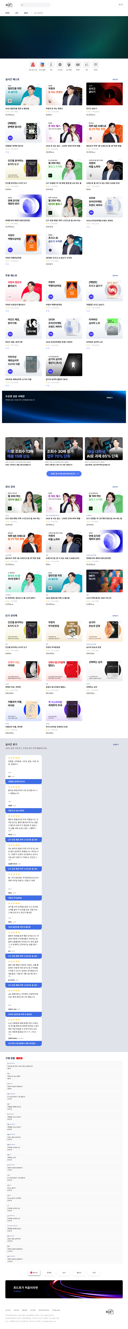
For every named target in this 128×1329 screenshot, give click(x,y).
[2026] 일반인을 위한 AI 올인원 (20, 1014)
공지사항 (8, 1310)
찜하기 (39, 86)
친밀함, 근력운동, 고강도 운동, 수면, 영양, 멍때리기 (23, 762)
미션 (94, 1272)
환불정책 (24, 1310)
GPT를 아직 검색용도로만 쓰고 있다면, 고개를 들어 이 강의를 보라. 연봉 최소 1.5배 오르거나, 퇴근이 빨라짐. (23, 909)
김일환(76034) (12, 864)
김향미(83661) (12, 1038)
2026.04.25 (20, 1038)
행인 (9, 776)
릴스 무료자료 (38, 13)
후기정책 (33, 1310)
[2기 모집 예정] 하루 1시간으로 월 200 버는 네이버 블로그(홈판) (22, 840)
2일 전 (14, 893)
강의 (16, 13)
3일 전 (18, 1009)
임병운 (10, 805)
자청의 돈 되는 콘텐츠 (16, 811)
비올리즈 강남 (12, 1009)
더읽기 (9, 772)
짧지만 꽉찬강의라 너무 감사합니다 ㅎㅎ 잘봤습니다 (23, 792)
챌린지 (26, 13)
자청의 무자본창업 (15, 898)
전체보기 (110, 398)
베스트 (35, 1272)
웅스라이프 (11, 980)
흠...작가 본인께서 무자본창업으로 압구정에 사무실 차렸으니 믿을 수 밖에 (23, 879)
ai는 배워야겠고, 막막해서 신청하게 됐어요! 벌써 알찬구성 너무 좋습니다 (23, 995)
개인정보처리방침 (44, 1310)
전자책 (7, 13)
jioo (9, 951)
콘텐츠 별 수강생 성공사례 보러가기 (63, 473)
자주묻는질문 (56, 1310)
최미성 (10, 834)
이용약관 (16, 1310)
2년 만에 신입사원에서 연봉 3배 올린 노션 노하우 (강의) (23, 1043)
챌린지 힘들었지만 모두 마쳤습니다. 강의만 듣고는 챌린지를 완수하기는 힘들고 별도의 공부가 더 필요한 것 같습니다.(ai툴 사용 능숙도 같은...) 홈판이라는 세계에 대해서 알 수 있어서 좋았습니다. (23, 824)
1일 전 (13, 776)
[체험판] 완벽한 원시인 (16, 781)
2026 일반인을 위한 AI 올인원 (19, 927)
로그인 (121, 4)
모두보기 (115, 79)
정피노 (10, 893)
